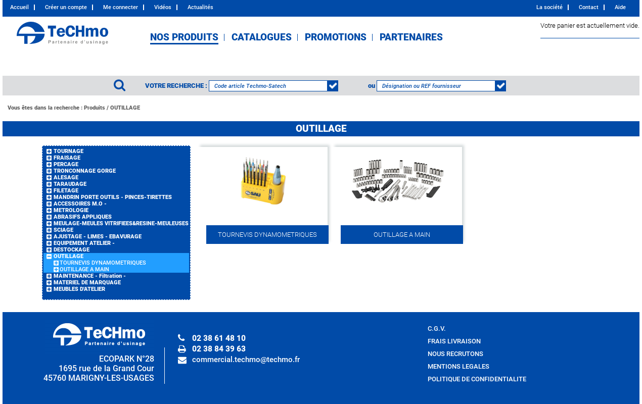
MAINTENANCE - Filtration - (90, 276)
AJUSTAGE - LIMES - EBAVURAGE (98, 236)
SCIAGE (63, 230)
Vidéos (162, 7)
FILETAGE (66, 190)
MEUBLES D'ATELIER (79, 289)
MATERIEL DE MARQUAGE (87, 282)
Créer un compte (66, 7)
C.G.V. (437, 328)
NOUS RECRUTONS (455, 354)
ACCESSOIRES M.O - (80, 203)
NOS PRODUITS (184, 37)
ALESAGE (66, 177)
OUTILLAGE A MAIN (84, 269)
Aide (620, 7)
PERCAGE (66, 164)
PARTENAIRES (411, 37)
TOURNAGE (68, 151)
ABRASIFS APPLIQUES (83, 217)
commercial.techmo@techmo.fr (246, 359)
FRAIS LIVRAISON (454, 341)
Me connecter (120, 7)
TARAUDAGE (70, 184)
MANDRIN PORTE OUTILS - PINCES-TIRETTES (113, 197)
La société (549, 7)
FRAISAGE (67, 158)
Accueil (19, 7)
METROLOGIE (71, 210)
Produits (94, 108)
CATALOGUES (262, 37)
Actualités (200, 7)
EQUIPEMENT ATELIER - (84, 243)
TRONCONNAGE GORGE (85, 171)
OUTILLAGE (125, 108)
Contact (589, 7)
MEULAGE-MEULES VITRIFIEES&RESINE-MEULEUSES (121, 223)
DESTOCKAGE (71, 249)
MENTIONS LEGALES (458, 366)
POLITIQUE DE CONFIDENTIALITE (477, 379)
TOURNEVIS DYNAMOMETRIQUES (103, 263)
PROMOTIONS (335, 37)
